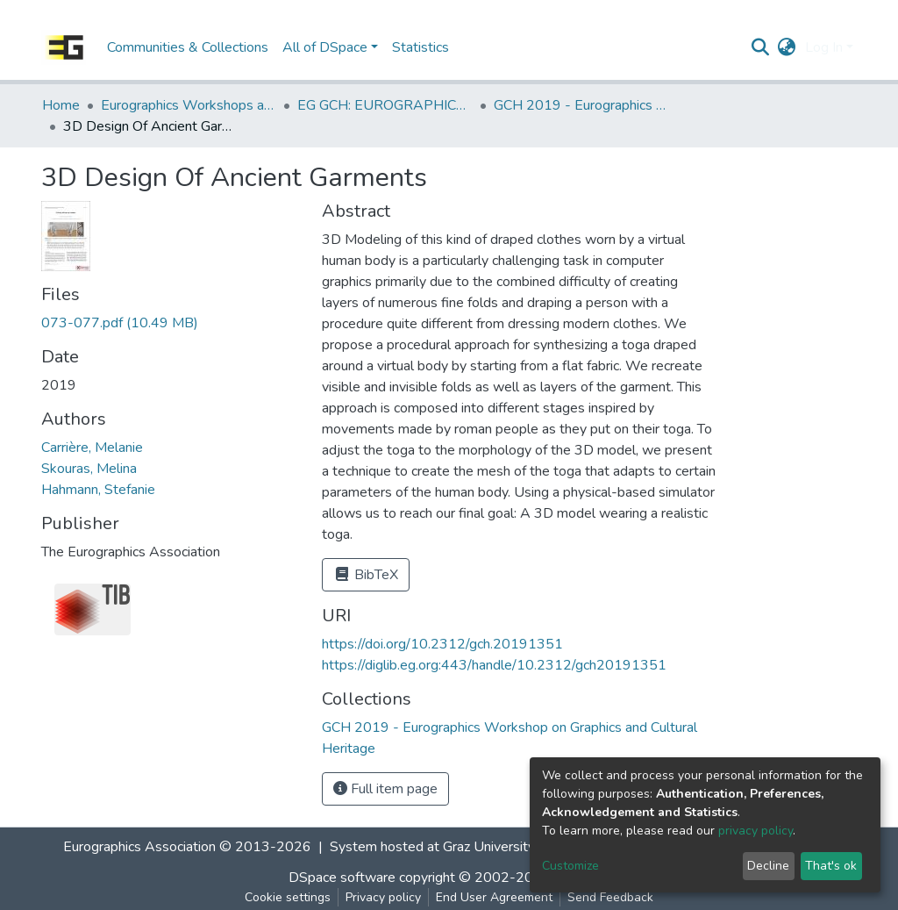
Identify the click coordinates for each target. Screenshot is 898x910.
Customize (570, 865)
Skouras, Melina (89, 468)
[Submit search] (761, 47)
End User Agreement (494, 897)
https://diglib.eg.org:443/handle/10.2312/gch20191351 (494, 665)
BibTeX (365, 574)
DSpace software (342, 877)
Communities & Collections (187, 47)
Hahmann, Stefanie (98, 489)
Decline (768, 865)
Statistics (420, 47)
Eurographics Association (139, 846)
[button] (787, 47)
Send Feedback (610, 897)
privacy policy (755, 830)
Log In (824, 47)
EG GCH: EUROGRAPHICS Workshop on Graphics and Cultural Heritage (385, 105)
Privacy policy (383, 897)
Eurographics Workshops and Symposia (188, 105)
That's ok (831, 865)
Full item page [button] (385, 789)
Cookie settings (288, 897)
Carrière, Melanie (92, 447)
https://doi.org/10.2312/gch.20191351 (442, 644)
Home (61, 105)
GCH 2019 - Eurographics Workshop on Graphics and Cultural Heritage (581, 105)
